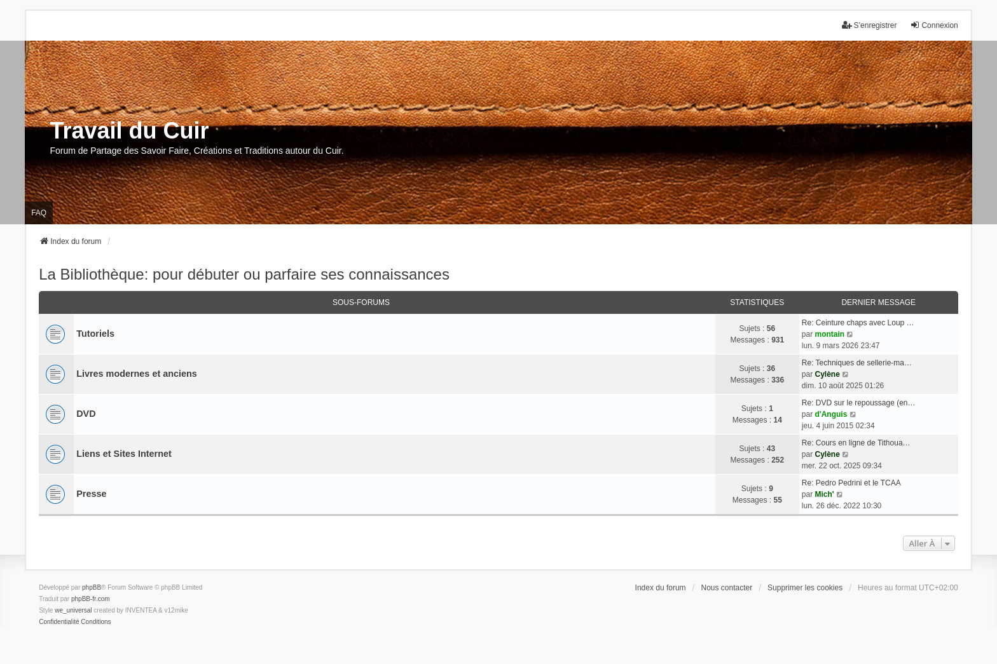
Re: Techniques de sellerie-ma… (857, 362)
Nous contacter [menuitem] (726, 587)
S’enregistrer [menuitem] (869, 25)
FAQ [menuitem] (38, 212)
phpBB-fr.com (90, 598)
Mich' (824, 494)
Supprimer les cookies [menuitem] (804, 587)
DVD (85, 414)
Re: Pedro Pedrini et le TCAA (851, 482)
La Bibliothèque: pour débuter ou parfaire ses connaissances (244, 274)
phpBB (91, 587)
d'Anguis (831, 414)
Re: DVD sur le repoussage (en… (859, 402)
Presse (91, 494)
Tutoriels (95, 334)
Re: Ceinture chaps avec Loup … (858, 322)
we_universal (73, 610)
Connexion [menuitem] (934, 25)
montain (829, 334)
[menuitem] (59, 622)
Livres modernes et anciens (136, 374)
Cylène (827, 374)
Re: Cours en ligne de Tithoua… (856, 442)
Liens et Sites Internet (124, 454)
